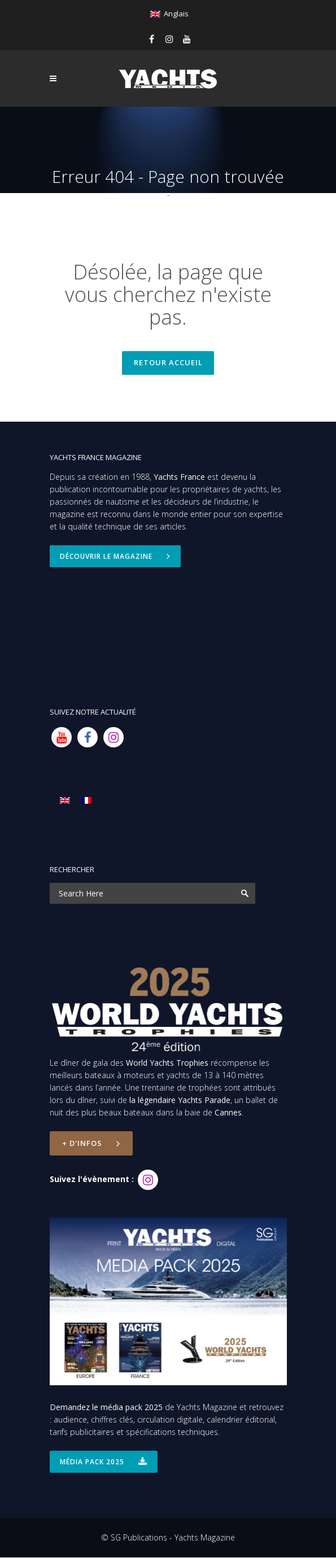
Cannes (228, 1113)
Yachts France (179, 477)
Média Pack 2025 (103, 1462)
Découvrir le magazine (115, 557)
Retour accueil (168, 363)
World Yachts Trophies (167, 1063)
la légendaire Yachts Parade (179, 1101)
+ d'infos (91, 1144)
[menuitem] (169, 14)
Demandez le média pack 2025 (106, 1407)
